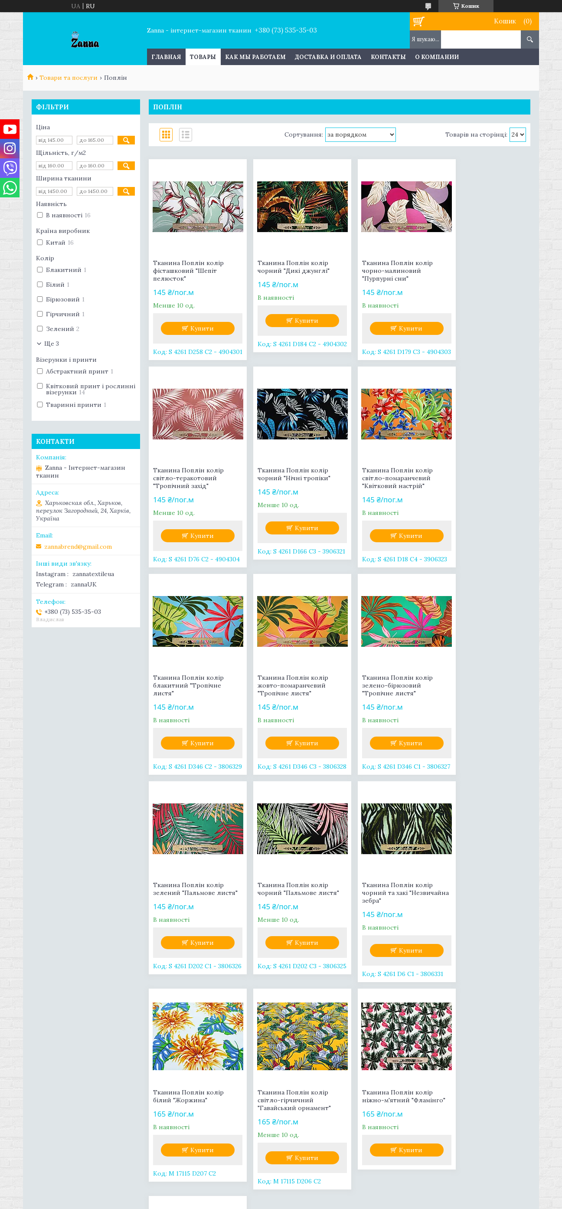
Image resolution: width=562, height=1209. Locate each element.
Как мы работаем (255, 57)
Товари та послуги (68, 78)
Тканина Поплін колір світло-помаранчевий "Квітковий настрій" (285, 478)
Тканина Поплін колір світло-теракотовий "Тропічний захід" (479, 270)
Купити (198, 328)
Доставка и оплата (328, 57)
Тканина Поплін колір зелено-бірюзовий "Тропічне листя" (188, 685)
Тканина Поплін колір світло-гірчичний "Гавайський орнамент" (286, 892)
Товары (203, 57)
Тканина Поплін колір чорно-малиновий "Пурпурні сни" (382, 270)
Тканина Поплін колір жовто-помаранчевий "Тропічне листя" (479, 478)
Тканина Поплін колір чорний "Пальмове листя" (387, 681)
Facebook (50, 1058)
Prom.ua (325, 1185)
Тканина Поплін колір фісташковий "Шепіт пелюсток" (188, 270)
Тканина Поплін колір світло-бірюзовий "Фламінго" (479, 892)
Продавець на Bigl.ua (281, 1192)
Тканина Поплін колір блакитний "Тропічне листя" (382, 478)
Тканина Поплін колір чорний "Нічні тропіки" (189, 474)
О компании (437, 57)
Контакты (388, 57)
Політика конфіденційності (363, 1200)
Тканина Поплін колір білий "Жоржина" (188, 889)
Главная (166, 57)
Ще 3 (51, 343)
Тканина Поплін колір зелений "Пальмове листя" (285, 685)
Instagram (50, 1070)
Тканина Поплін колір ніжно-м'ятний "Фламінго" (382, 892)
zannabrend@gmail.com (78, 546)
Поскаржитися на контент (289, 1200)
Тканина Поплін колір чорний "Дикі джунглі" (286, 267)
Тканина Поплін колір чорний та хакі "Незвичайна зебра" (479, 685)
